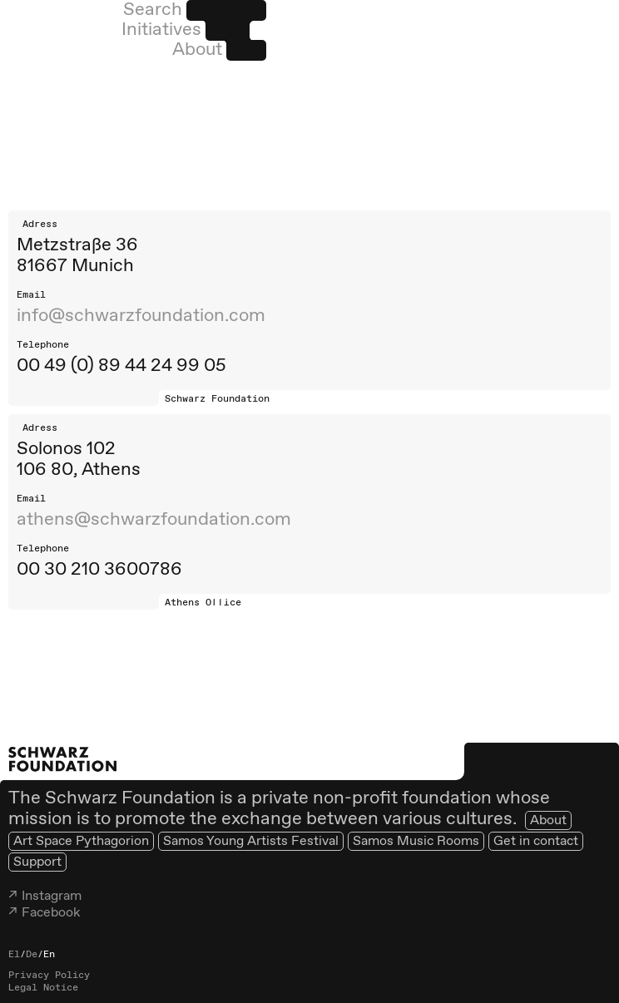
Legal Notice (43, 988)
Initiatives (161, 29)
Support (37, 862)
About (197, 49)
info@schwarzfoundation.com (141, 316)
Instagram (52, 896)
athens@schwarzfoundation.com (154, 519)
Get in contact (535, 841)
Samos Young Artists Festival (251, 841)
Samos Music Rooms (416, 841)
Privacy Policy (49, 975)
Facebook (51, 912)
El (14, 955)
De (31, 955)
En (49, 955)
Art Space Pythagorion (81, 841)
